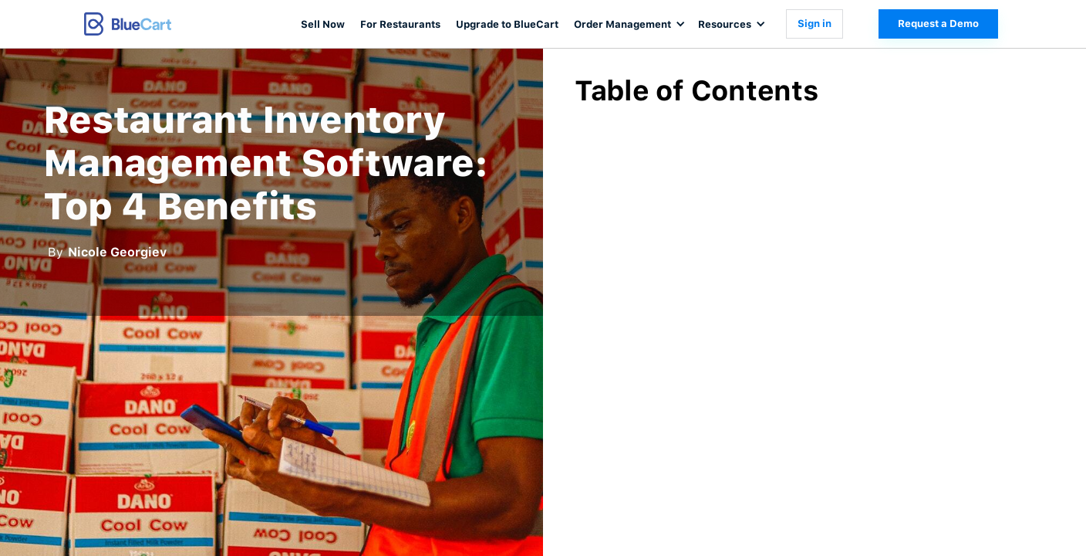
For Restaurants (400, 24)
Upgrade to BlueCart (507, 24)
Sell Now (323, 24)
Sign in (814, 23)
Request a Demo (938, 23)
